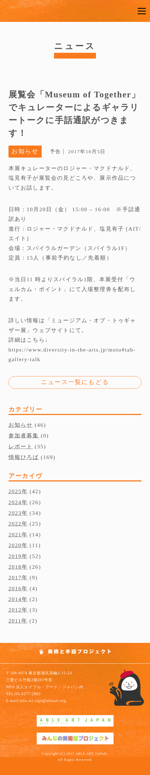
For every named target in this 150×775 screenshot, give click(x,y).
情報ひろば (24, 457)
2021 (15, 535)
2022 (15, 524)
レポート (21, 446)
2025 (15, 491)
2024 (15, 502)
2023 (15, 513)
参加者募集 (24, 436)
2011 (15, 621)
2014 (15, 599)
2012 (15, 610)
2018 (15, 567)
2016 (15, 588)
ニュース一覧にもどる (75, 382)
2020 (15, 545)
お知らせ (21, 425)
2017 (15, 577)
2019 (15, 556)
